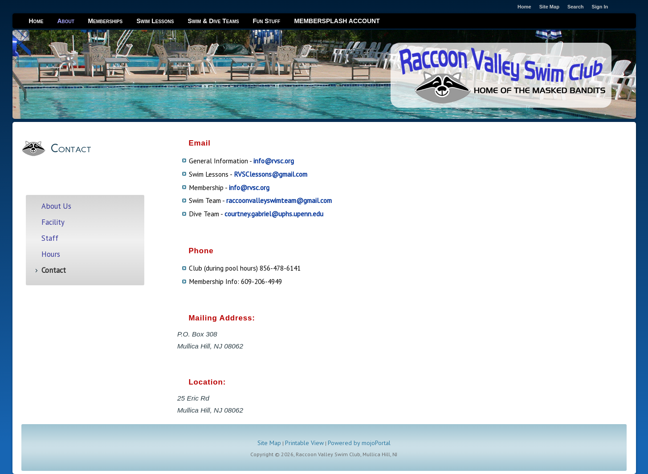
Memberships (105, 20)
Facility (53, 222)
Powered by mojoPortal (359, 443)
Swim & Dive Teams (213, 20)
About (65, 20)
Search (575, 6)
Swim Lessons (155, 20)
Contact (53, 270)
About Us (56, 206)
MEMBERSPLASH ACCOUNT (336, 20)
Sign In (600, 6)
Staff (49, 238)
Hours (50, 254)
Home (36, 20)
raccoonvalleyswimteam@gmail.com (279, 200)
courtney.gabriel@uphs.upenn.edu (273, 213)
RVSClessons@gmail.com (270, 174)
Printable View (304, 443)
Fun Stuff (266, 20)
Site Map (269, 443)
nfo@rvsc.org (249, 187)
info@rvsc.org (273, 160)
